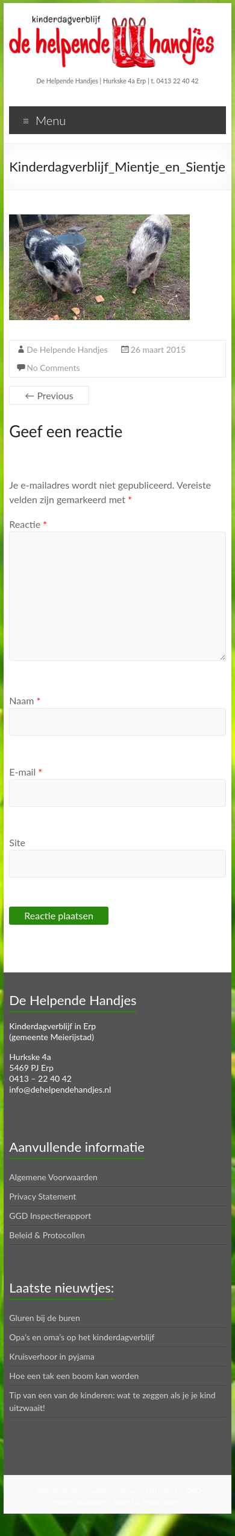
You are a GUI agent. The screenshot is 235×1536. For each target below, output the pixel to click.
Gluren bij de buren (44, 1318)
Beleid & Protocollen (47, 1235)
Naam (24, 700)
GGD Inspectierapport (50, 1215)
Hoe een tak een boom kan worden (74, 1376)
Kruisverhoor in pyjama (52, 1356)
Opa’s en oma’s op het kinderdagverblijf (81, 1337)
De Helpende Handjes (67, 349)
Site (17, 842)
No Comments (53, 367)
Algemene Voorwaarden (53, 1177)
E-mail (25, 771)
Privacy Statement (42, 1196)
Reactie (28, 524)
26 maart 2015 (158, 349)
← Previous (49, 395)
